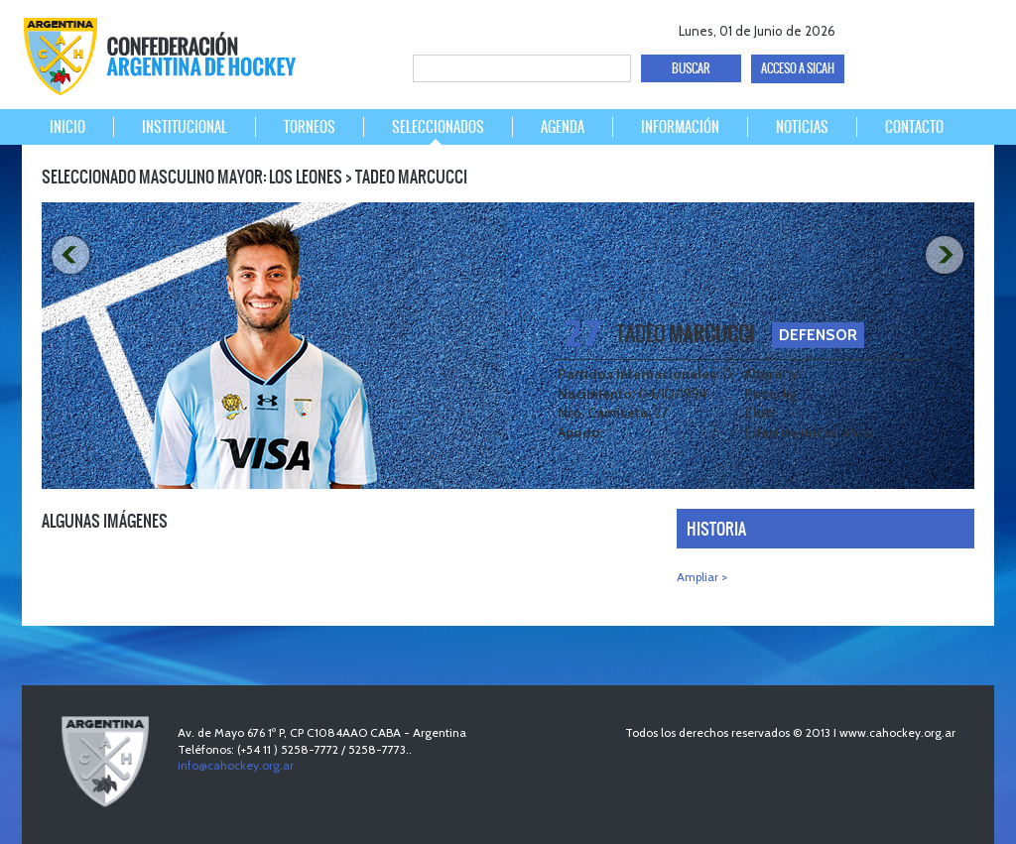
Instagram (970, 27)
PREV (68, 256)
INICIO (67, 127)
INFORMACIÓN (680, 127)
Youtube (936, 27)
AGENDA (562, 127)
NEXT (947, 256)
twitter (901, 27)
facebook (866, 27)
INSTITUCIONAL (184, 127)
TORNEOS (309, 127)
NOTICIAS (802, 127)
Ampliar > (702, 576)
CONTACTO (914, 127)
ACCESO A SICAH (797, 68)
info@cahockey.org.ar (236, 765)
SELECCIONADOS (438, 127)
